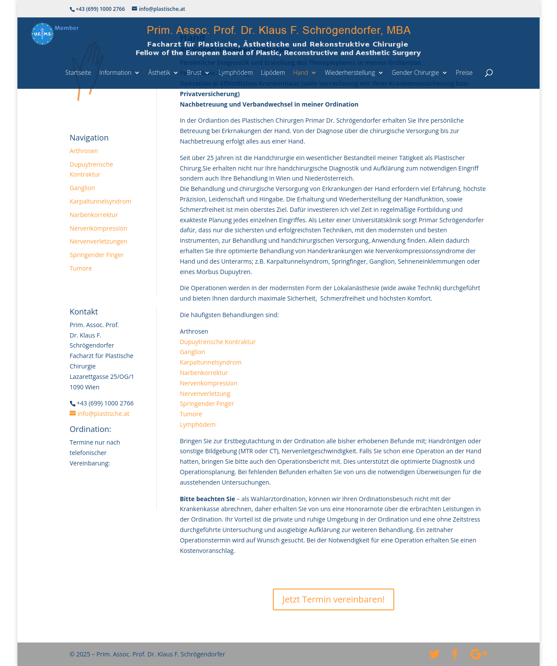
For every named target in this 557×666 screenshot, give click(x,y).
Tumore (81, 268)
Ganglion (82, 188)
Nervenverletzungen (98, 241)
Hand (300, 72)
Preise (464, 72)
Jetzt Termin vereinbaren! (333, 599)
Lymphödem (235, 72)
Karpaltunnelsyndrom (100, 201)
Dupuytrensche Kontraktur (217, 342)
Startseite (78, 72)
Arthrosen (84, 151)
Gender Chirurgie (415, 72)
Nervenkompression (98, 228)
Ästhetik (159, 72)
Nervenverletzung (205, 393)
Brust (194, 72)
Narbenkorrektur (94, 215)
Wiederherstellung (350, 72)
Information (115, 72)
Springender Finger (97, 255)
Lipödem (273, 72)
